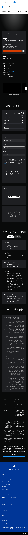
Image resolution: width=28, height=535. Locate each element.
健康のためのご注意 (8, 439)
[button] (10, 71)
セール (14, 11)
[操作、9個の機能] (14, 280)
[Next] (26, 88)
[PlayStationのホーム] (14, 2)
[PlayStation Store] (7, 7)
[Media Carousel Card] (12, 88)
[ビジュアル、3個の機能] (14, 245)
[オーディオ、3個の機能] (14, 255)
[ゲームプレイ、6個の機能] (14, 298)
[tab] (10, 236)
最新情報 (4, 11)
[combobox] (14, 140)
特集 (9, 11)
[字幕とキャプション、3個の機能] (14, 264)
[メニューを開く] (1, 2)
